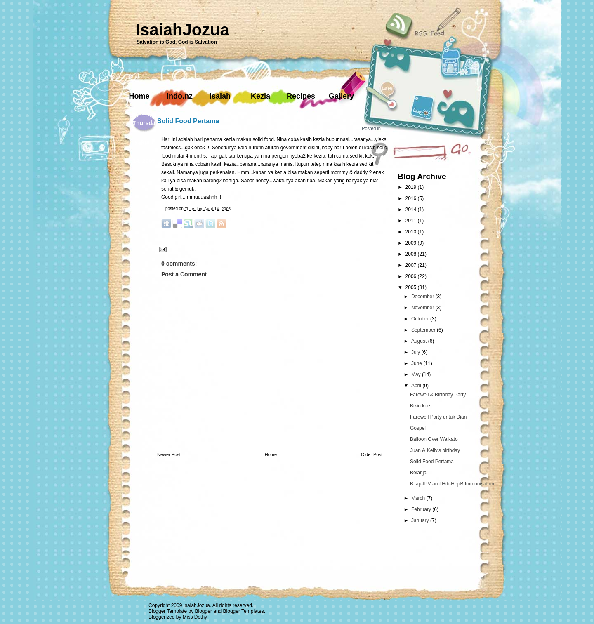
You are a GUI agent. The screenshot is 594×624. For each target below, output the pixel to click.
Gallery (341, 96)
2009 (411, 243)
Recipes (301, 96)
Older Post (371, 454)
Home (139, 96)
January (420, 520)
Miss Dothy (195, 617)
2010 (411, 232)
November (423, 308)
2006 (411, 276)
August (419, 341)
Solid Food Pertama (188, 121)
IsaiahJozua (182, 30)
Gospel (418, 428)
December (423, 296)
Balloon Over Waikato (434, 439)
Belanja (418, 473)
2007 (411, 265)
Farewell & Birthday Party (438, 395)
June (417, 363)
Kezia (260, 96)
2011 (411, 221)
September (424, 330)
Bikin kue (420, 406)
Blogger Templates (243, 611)
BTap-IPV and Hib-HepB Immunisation (452, 484)
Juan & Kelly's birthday (435, 450)
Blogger (203, 611)
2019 (411, 187)
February (421, 509)
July (416, 352)
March (419, 498)
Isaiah (220, 96)
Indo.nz (180, 96)
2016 (411, 198)
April (416, 386)
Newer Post (169, 454)
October (420, 319)
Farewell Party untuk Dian (438, 417)
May (416, 374)
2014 (411, 209)
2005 (411, 287)
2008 (411, 254)
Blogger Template (167, 611)
